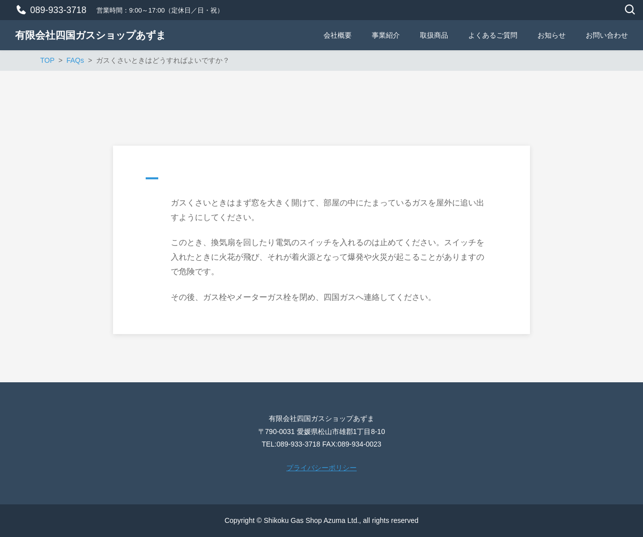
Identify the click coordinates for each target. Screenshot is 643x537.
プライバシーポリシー (321, 468)
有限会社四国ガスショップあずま (90, 35)
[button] (321, 180)
